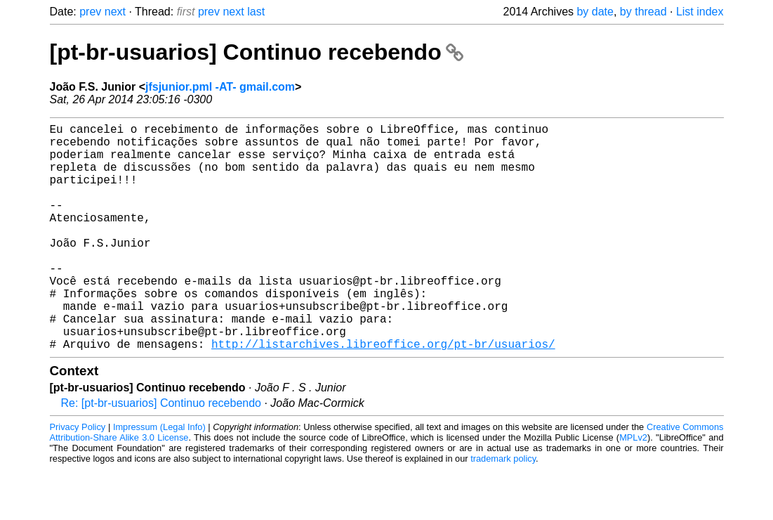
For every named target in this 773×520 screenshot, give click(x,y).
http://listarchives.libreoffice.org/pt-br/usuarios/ (383, 394)
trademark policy (503, 509)
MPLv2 (633, 488)
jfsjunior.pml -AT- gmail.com (220, 87)
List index (700, 12)
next (115, 12)
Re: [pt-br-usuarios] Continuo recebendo (161, 454)
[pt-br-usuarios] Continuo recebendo (256, 52)
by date (594, 12)
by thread (643, 12)
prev (90, 12)
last (256, 12)
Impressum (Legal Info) (159, 477)
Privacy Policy (78, 477)
